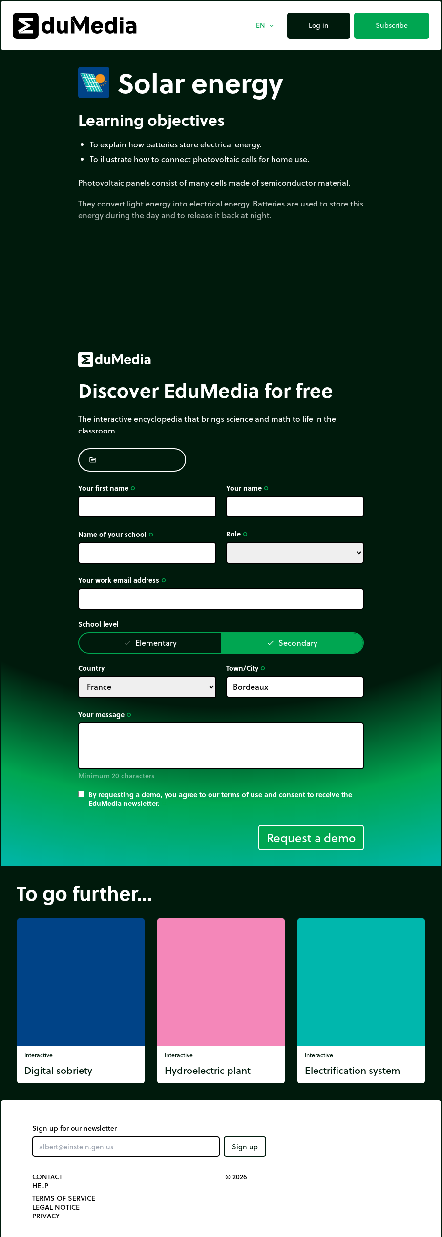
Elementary (150, 642)
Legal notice (56, 1207)
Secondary (292, 642)
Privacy (46, 1216)
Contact (47, 1177)
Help (40, 1186)
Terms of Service (63, 1198)
